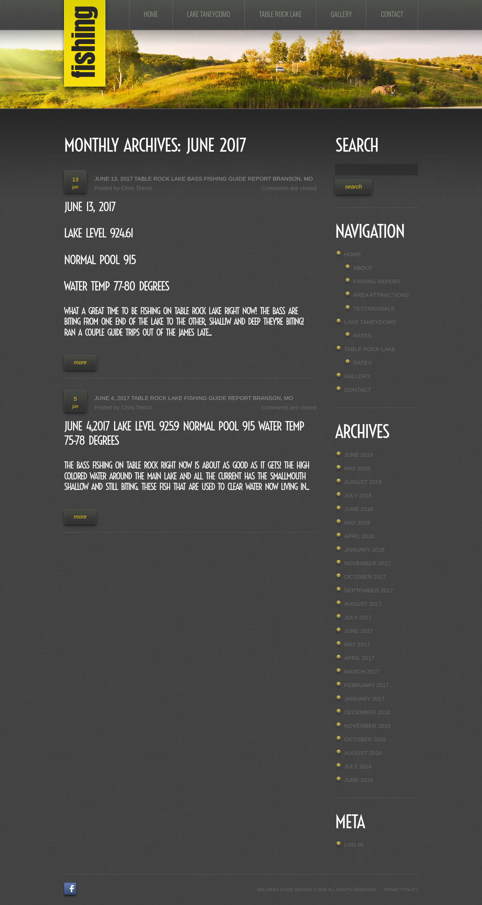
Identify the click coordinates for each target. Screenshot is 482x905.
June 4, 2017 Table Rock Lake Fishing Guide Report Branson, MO (194, 398)
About (363, 268)
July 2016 (358, 766)
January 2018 (364, 549)
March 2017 (361, 671)
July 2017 (358, 617)
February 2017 (366, 685)
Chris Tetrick (136, 188)
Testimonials (374, 308)
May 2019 (357, 468)
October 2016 (365, 739)
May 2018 (357, 522)
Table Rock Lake (280, 14)
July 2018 (358, 495)
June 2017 (358, 631)
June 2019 (358, 455)
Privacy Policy (401, 889)
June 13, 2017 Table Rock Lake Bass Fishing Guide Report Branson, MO (204, 178)
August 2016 (363, 753)
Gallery (341, 14)
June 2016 (358, 780)
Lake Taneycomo (208, 14)
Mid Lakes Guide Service (285, 889)
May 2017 (357, 644)
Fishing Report (377, 281)
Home (151, 14)
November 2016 (367, 725)
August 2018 (363, 482)
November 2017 (367, 563)
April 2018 (359, 536)
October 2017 (365, 576)
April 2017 (359, 658)
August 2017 (363, 604)
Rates (362, 335)
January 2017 (364, 698)
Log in (353, 844)
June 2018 (358, 509)
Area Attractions (381, 295)
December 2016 (367, 712)
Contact (392, 14)
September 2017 (368, 590)
